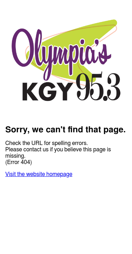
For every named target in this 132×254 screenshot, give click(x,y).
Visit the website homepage (38, 174)
